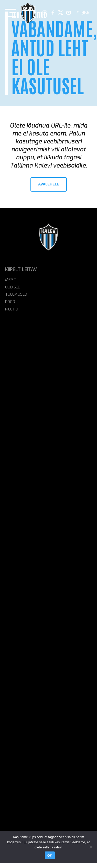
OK (49, 855)
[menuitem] (83, 12)
